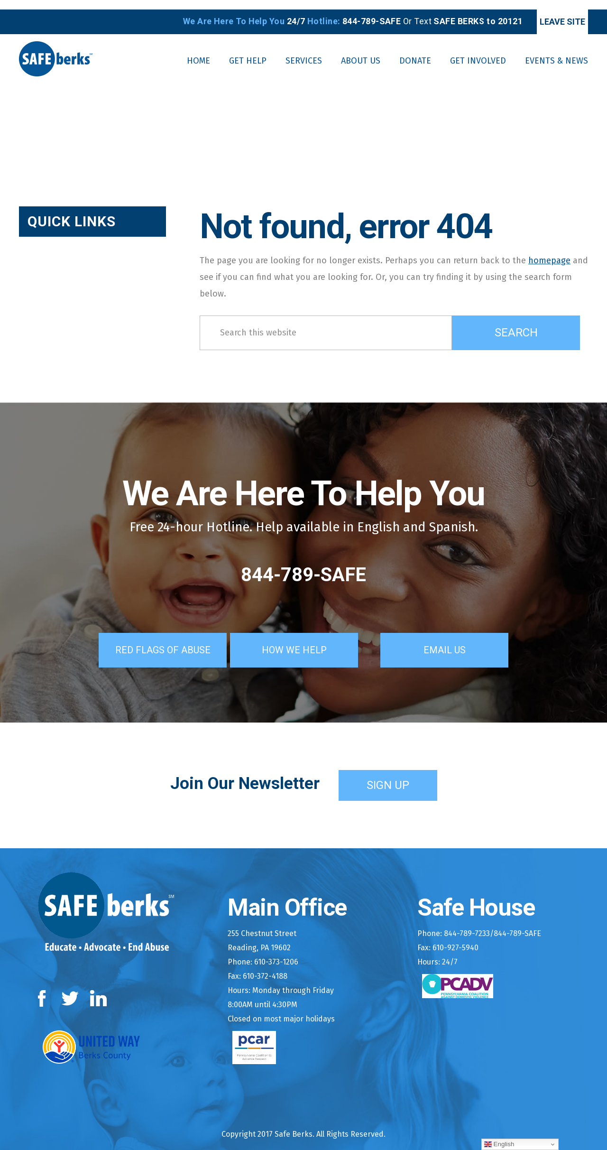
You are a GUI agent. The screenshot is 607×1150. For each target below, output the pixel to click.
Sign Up (388, 773)
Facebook (44, 986)
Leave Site (548, 12)
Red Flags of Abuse (153, 638)
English (499, 1144)
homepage (549, 250)
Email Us (457, 638)
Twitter (70, 986)
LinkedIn (99, 986)
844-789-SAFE (303, 565)
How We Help (307, 638)
